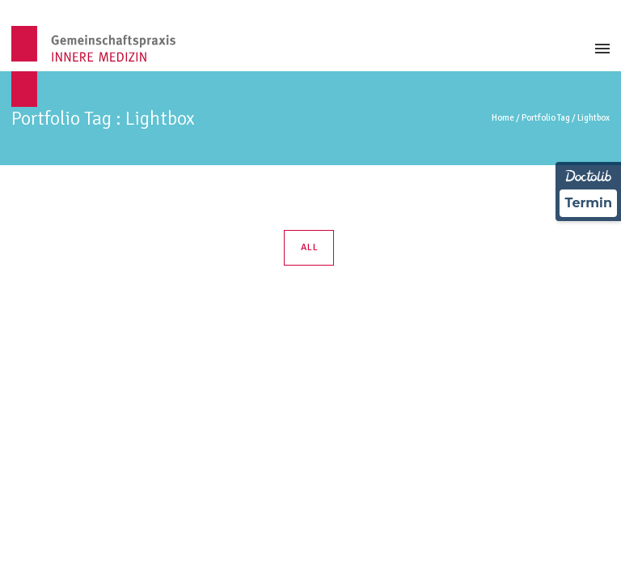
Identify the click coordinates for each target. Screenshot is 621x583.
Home (503, 118)
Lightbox (593, 118)
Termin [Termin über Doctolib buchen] (588, 203)
